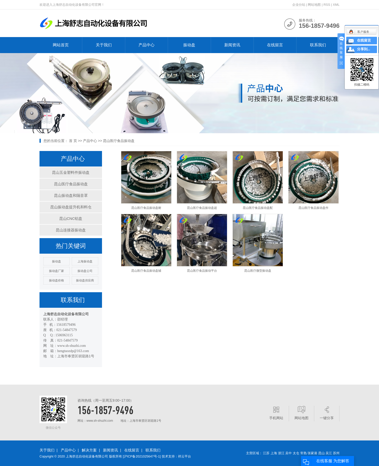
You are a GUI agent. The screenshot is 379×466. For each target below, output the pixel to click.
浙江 (281, 453)
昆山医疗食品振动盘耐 (146, 208)
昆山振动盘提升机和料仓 (71, 207)
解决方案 (89, 450)
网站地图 (314, 5)
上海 (273, 453)
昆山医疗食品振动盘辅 (146, 270)
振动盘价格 (56, 280)
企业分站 (298, 5)
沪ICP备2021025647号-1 (142, 456)
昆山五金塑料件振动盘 (71, 172)
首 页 (73, 141)
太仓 (296, 453)
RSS (327, 5)
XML (336, 5)
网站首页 (61, 45)
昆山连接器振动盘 (71, 230)
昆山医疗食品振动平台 (202, 270)
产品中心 (146, 45)
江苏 (266, 453)
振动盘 (189, 45)
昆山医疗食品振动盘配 (258, 208)
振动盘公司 (85, 271)
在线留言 (275, 45)
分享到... (363, 49)
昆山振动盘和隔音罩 (71, 195)
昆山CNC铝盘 (70, 218)
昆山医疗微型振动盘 (257, 270)
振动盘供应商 (85, 280)
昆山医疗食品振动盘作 (313, 208)
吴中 (288, 453)
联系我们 (318, 45)
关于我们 (104, 45)
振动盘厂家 (56, 271)
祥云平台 (184, 456)
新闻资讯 (232, 45)
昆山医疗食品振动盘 (118, 141)
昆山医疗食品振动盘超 (202, 208)
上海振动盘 (85, 261)
